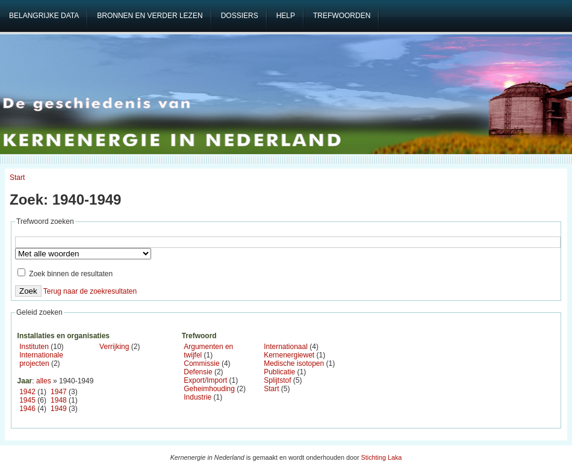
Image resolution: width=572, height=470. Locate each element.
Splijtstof (277, 380)
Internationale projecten (41, 359)
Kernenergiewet (289, 355)
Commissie (201, 363)
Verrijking (114, 346)
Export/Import (205, 380)
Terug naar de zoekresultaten (90, 291)
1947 (59, 392)
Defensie (198, 372)
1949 (59, 408)
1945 (27, 400)
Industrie (197, 397)
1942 (27, 392)
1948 (59, 400)
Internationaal (286, 346)
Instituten (34, 346)
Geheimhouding (209, 389)
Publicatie (279, 372)
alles (43, 381)
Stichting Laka (381, 457)
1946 (27, 408)
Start (17, 177)
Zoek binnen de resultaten (65, 274)
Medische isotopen (294, 363)
